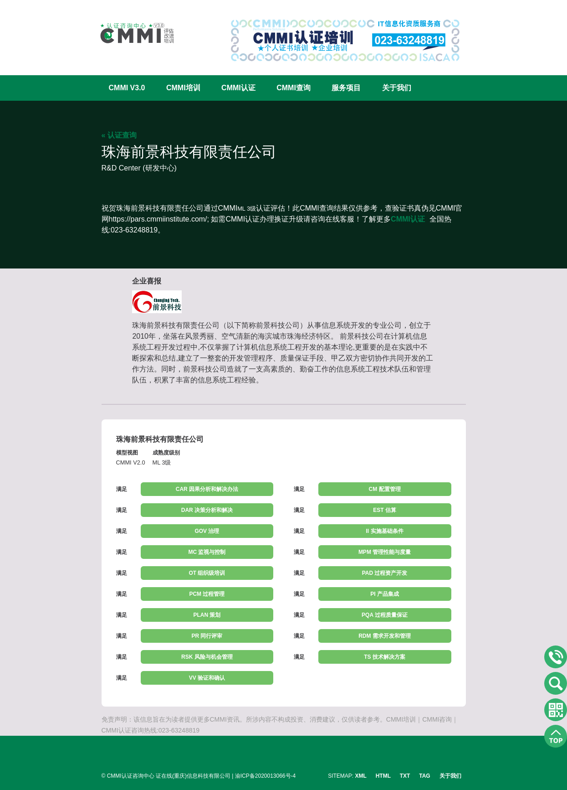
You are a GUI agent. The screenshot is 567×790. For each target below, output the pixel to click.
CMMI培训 (183, 88)
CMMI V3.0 (127, 88)
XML (361, 776)
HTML (383, 776)
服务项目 (346, 88)
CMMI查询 (293, 88)
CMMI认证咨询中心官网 (131, 33)
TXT (405, 776)
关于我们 (396, 88)
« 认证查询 (119, 135)
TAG (424, 776)
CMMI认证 (238, 88)
